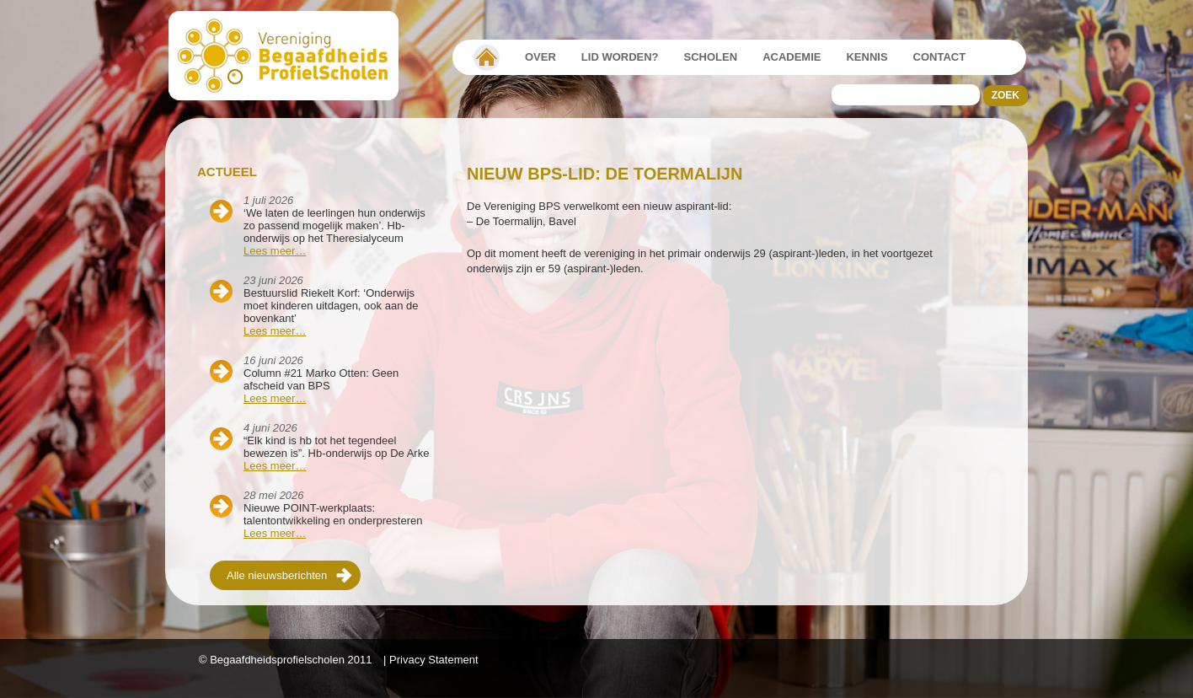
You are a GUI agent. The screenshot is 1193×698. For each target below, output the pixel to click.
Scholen (711, 57)
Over (540, 57)
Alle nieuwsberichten (277, 575)
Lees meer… (274, 250)
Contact (939, 57)
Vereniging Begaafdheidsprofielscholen (486, 57)
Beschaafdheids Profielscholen (291, 55)
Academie (791, 57)
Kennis (866, 57)
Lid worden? (620, 57)
